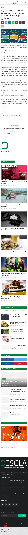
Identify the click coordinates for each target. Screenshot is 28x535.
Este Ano (22, 310)
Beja (20, 115)
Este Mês (14, 310)
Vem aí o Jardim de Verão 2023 (17, 487)
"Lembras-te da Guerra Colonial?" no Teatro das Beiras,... (18, 315)
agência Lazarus (13, 115)
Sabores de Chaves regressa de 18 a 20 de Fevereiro (18, 323)
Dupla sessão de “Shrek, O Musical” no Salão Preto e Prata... (13, 274)
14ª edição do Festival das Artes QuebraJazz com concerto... (18, 406)
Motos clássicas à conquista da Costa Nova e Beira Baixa (13, 205)
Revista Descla (5, 19)
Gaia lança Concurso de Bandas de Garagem (18, 346)
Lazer (3, 7)
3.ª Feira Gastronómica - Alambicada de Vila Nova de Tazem (17, 338)
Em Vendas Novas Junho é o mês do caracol (13, 252)
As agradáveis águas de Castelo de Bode (14, 128)
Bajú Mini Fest (5, 115)
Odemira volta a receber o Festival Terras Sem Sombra (17, 330)
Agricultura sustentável (16, 412)
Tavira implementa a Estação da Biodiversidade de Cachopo (17, 481)
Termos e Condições (18, 526)
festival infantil (5, 118)
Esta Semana (5, 310)
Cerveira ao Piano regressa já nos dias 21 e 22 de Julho (14, 182)
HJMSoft (24, 523)
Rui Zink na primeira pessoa (14, 134)
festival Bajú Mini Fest (14, 118)
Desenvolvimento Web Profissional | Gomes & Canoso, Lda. (18, 391)
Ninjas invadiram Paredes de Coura (18, 493)
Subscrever (22, 515)
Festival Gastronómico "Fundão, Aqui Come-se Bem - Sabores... (14, 297)
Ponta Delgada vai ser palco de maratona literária (11, 444)
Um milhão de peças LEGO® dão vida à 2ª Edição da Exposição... (18, 398)
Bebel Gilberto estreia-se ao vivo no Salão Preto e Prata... (12, 229)
